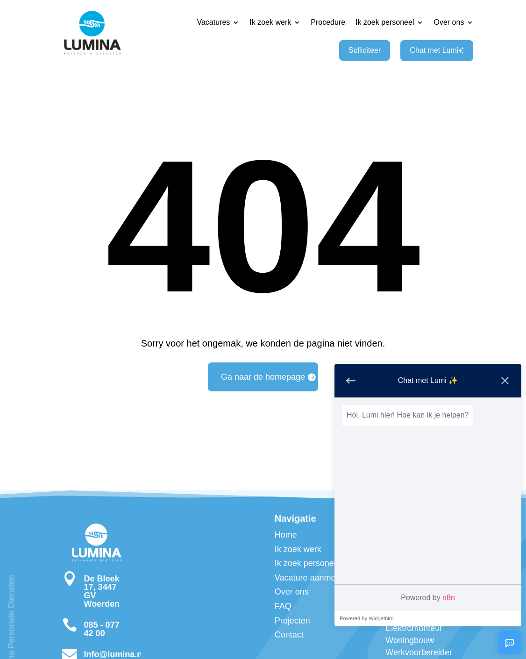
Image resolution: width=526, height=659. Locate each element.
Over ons (449, 22)
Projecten (292, 620)
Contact (289, 634)
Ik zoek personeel (384, 22)
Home (286, 534)
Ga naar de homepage (263, 377)
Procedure (328, 22)
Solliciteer (364, 50)
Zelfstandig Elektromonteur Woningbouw (413, 628)
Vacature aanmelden (313, 577)
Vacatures (213, 22)
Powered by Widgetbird (367, 618)
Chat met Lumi (437, 50)
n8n (448, 598)
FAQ (283, 606)
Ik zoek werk (270, 22)
